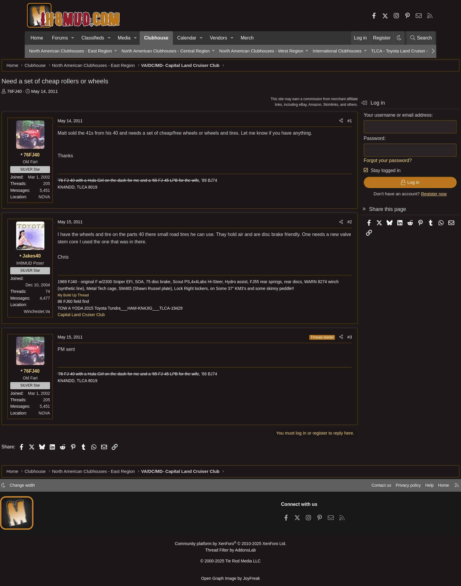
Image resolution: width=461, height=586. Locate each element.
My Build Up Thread (100, 305)
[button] (73, 38)
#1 (322, 123)
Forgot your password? (360, 163)
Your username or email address (370, 117)
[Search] (421, 38)
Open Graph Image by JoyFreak (230, 578)
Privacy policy (376, 487)
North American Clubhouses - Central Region (165, 50)
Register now (406, 196)
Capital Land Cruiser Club (108, 324)
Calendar (186, 37)
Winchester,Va (64, 314)
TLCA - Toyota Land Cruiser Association (410, 50)
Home (37, 37)
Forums (60, 37)
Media (124, 37)
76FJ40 (42, 94)
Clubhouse (156, 37)
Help (399, 487)
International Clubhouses (337, 50)
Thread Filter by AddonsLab (230, 552)
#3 (322, 346)
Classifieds (92, 37)
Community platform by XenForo (230, 546)
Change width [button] (52, 487)
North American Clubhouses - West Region (261, 50)
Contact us (347, 487)
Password (346, 141)
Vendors (218, 37)
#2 (322, 224)
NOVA (72, 199)
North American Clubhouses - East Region (70, 50)
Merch (247, 37)
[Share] (313, 124)
